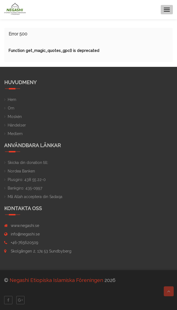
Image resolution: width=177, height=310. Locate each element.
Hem (12, 99)
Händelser (17, 125)
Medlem (15, 133)
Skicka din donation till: (28, 162)
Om (11, 108)
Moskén (15, 116)
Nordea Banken (21, 171)
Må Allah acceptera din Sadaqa (35, 196)
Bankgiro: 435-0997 (25, 188)
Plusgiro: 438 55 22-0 (27, 179)
